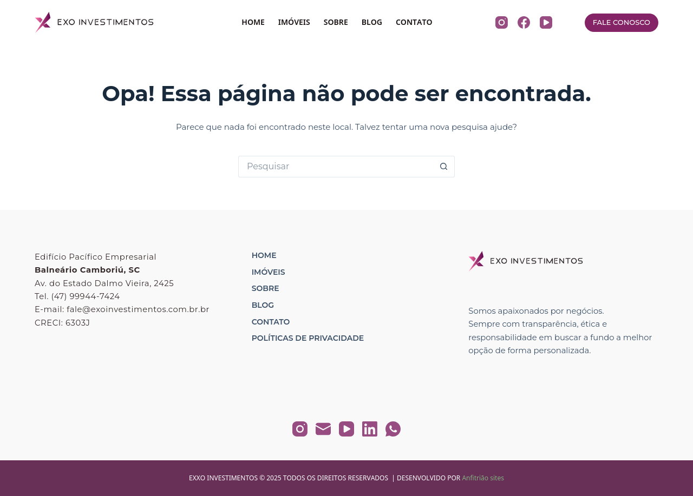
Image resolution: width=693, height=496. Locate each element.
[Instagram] (501, 22)
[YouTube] (546, 22)
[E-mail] (323, 429)
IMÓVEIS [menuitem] (294, 22)
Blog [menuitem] (263, 305)
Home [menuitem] (264, 255)
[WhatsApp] (393, 429)
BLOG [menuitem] (372, 22)
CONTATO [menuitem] (414, 22)
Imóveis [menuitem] (268, 272)
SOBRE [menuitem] (336, 22)
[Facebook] (524, 22)
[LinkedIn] (369, 429)
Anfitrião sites (483, 477)
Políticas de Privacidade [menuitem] (308, 338)
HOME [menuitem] (253, 22)
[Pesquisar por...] (335, 166)
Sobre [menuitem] (265, 288)
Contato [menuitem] (271, 322)
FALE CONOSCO (621, 22)
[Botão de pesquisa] (444, 166)
